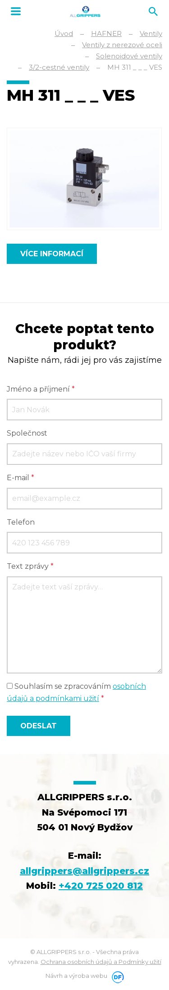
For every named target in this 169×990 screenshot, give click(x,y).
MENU (16, 11)
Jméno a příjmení (41, 389)
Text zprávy (30, 566)
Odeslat (38, 726)
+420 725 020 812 (101, 885)
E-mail (20, 477)
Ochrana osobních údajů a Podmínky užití (101, 961)
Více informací (51, 254)
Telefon (21, 522)
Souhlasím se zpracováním (76, 692)
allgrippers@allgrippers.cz (84, 870)
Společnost (27, 433)
